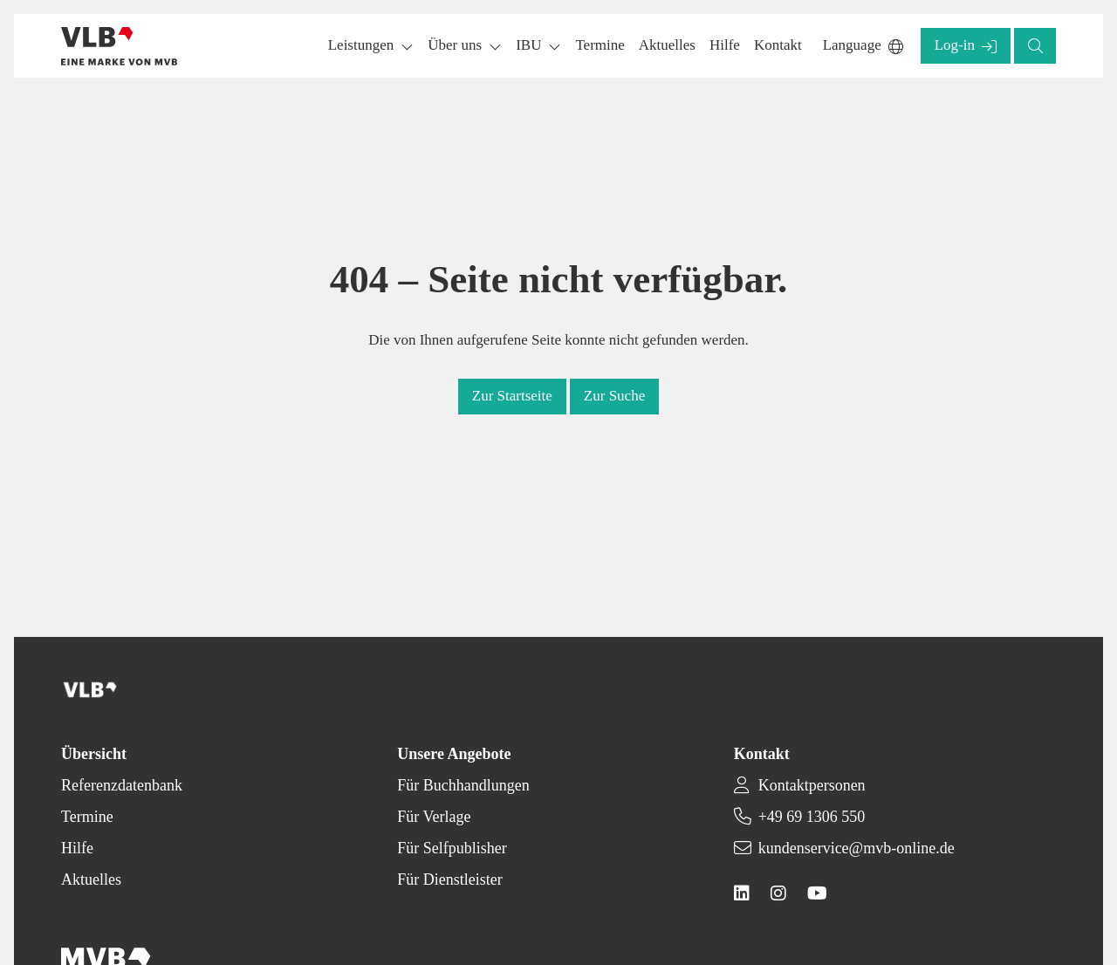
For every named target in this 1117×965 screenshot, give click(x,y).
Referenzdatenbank (121, 785)
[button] (599, 46)
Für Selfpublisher (452, 848)
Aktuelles (91, 879)
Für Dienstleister (449, 879)
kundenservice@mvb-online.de (856, 848)
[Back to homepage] (119, 46)
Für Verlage (433, 816)
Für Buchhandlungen (463, 785)
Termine (87, 816)
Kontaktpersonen (812, 785)
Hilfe (77, 848)
